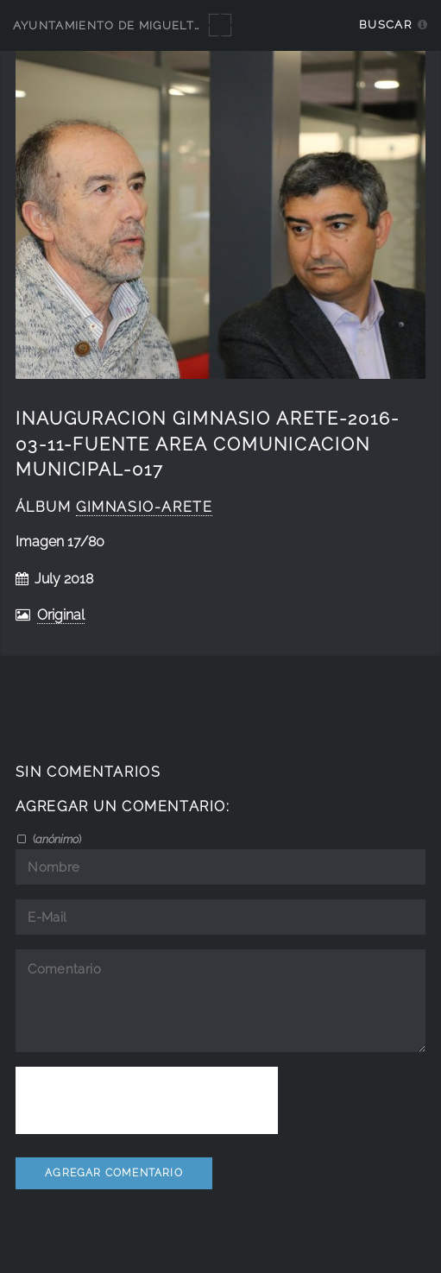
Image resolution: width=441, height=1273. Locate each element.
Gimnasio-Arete (144, 507)
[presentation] (147, 1100)
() (55, 839)
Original (61, 615)
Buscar (385, 24)
